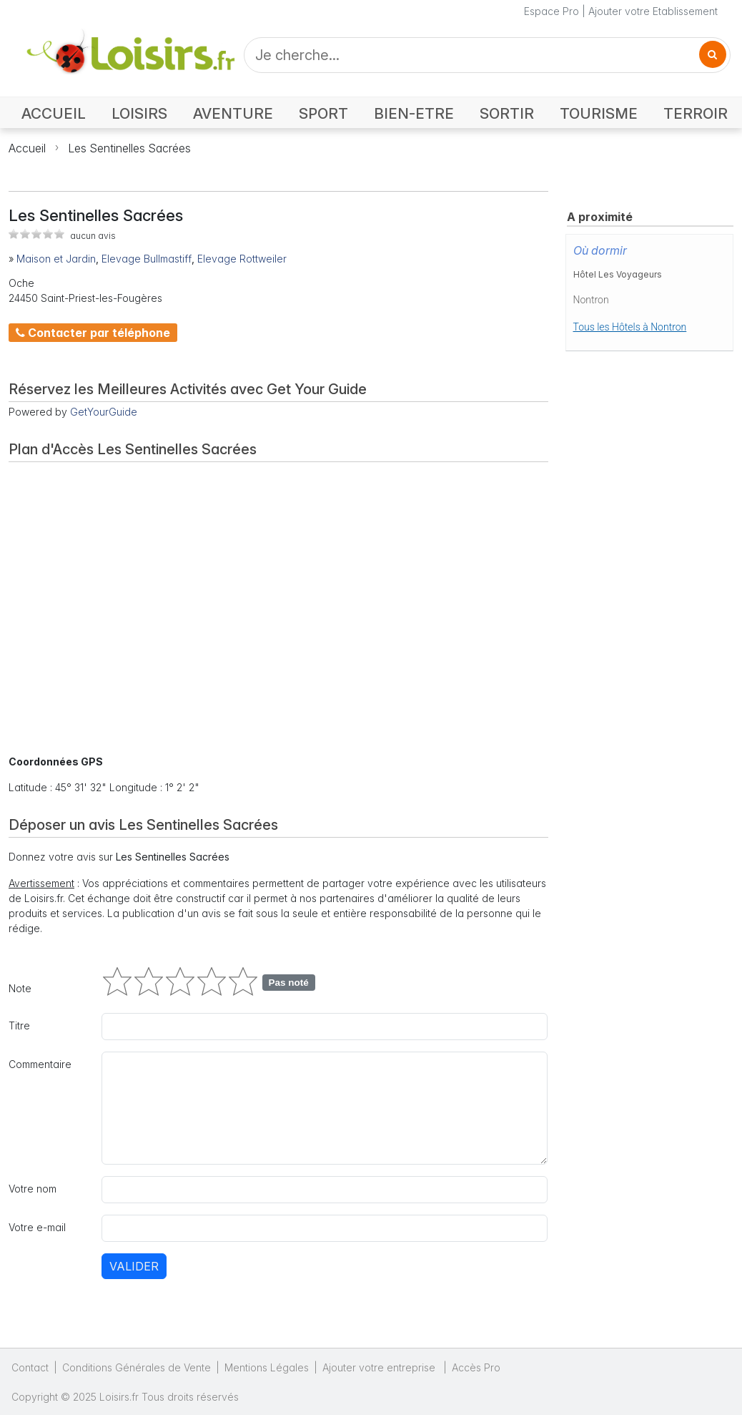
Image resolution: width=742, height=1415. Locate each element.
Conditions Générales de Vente (136, 1367)
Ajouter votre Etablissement (653, 11)
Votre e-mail (37, 1227)
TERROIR (695, 113)
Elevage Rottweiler (242, 259)
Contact (30, 1367)
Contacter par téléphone (93, 332)
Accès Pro (476, 1367)
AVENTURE (233, 113)
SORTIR (507, 113)
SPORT (323, 113)
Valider (134, 1266)
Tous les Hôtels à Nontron (630, 327)
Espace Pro (551, 11)
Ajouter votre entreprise (380, 1367)
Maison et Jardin (56, 259)
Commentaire (40, 1064)
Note (20, 988)
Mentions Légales (266, 1367)
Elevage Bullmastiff (147, 259)
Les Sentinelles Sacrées (129, 148)
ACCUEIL (53, 113)
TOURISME (599, 113)
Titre (19, 1025)
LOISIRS (139, 113)
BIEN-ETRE (414, 113)
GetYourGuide (103, 412)
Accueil (27, 148)
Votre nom (32, 1189)
